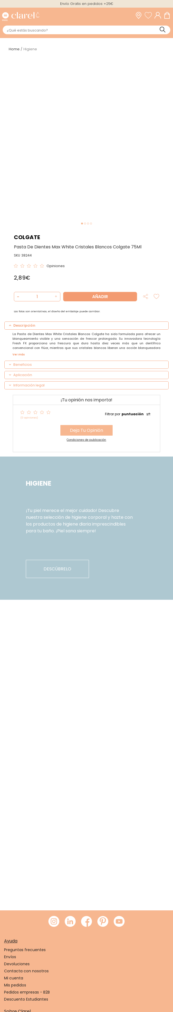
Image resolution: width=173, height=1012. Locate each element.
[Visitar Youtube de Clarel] (119, 922)
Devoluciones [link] (17, 964)
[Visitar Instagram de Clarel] (53, 922)
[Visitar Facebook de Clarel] (86, 922)
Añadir (100, 296)
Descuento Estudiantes (26, 999)
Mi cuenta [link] (13, 978)
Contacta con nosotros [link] (26, 971)
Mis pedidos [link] (15, 985)
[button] (55, 296)
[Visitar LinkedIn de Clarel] (70, 922)
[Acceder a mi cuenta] (159, 15)
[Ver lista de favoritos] (150, 15)
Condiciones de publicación (86, 440)
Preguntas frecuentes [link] (25, 949)
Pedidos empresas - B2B (27, 992)
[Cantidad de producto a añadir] (37, 296)
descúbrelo (57, 569)
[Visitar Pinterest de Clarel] (102, 922)
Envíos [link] (10, 957)
